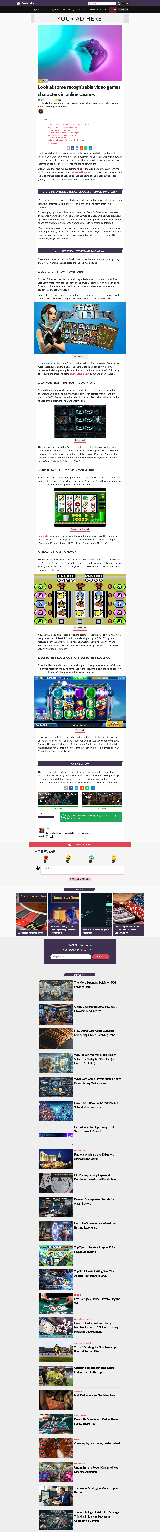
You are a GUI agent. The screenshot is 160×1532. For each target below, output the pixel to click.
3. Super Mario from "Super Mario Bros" (62, 135)
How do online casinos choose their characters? (69, 124)
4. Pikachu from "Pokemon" (58, 137)
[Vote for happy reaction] (68, 858)
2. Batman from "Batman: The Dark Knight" (63, 133)
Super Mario (44, 536)
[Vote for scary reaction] (91, 858)
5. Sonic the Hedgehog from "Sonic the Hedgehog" (66, 140)
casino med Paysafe (80, 172)
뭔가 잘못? (102, 808)
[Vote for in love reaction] (46, 858)
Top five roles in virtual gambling (62, 127)
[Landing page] (18, 3)
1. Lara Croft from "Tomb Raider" (60, 130)
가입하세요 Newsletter (80, 944)
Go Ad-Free (113, 9)
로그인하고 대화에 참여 (80, 844)
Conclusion (53, 142)
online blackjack (78, 373)
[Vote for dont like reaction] (114, 858)
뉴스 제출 (58, 809)
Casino (40, 81)
